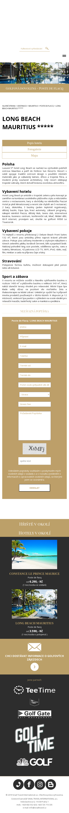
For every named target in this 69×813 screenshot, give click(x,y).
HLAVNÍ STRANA (9, 106)
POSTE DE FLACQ (47, 106)
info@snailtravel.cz (37, 807)
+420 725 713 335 (45, 804)
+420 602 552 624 (29, 804)
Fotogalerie (34, 149)
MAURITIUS (33, 106)
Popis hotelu (34, 143)
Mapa (34, 155)
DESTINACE (22, 106)
